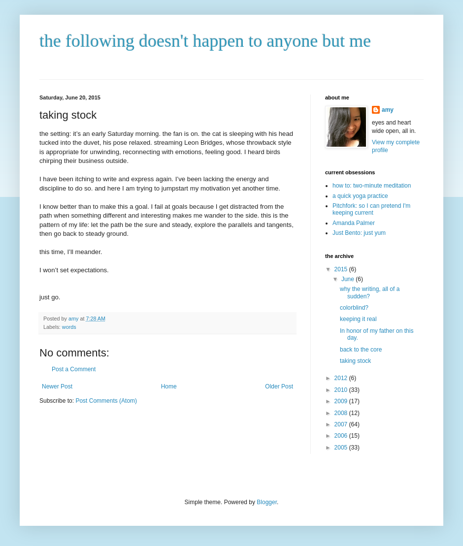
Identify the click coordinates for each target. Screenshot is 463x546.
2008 (341, 413)
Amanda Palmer (353, 223)
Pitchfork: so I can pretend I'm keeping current (371, 209)
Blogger (267, 502)
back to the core (361, 349)
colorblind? (354, 307)
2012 (341, 378)
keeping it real (358, 319)
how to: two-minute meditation (371, 185)
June (348, 279)
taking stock (355, 360)
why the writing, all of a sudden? (369, 292)
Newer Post (57, 386)
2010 (341, 389)
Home (169, 386)
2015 (341, 269)
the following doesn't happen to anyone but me (205, 41)
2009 (341, 401)
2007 (341, 424)
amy (388, 109)
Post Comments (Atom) (106, 400)
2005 (341, 447)
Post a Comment (74, 369)
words (69, 327)
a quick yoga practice (360, 196)
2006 (341, 435)
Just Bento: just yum (359, 232)
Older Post (279, 386)
